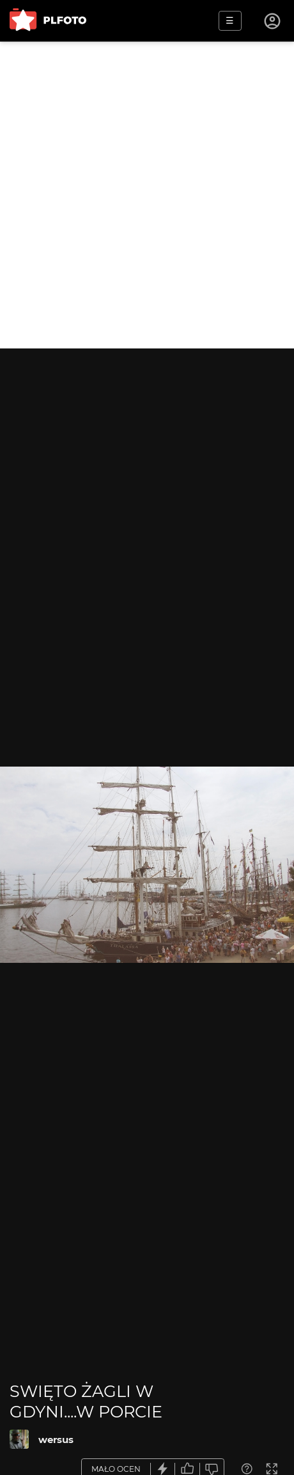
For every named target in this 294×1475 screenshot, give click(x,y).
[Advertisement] (147, 195)
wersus (56, 1439)
